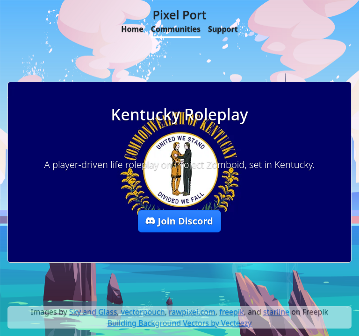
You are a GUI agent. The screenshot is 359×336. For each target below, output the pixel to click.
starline (276, 312)
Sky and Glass (93, 312)
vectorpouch (143, 312)
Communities (176, 29)
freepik (231, 312)
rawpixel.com (192, 312)
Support (223, 29)
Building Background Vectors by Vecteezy (180, 323)
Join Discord (179, 221)
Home (132, 29)
